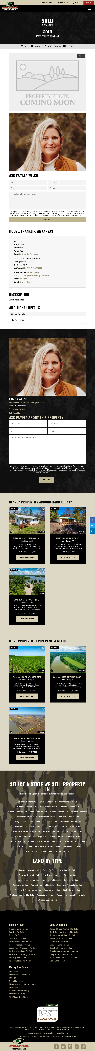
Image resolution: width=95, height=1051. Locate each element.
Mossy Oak (14, 971)
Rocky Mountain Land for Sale (63, 935)
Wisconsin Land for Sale (36, 851)
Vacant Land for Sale (46, 895)
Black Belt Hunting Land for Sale (64, 932)
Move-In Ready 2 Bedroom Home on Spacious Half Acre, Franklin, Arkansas (27, 538)
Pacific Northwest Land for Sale (63, 957)
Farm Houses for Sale (52, 875)
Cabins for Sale (49, 870)
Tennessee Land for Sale (74, 841)
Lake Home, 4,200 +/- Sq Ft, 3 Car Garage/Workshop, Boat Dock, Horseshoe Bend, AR (27, 599)
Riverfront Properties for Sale (28, 890)
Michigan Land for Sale (23, 821)
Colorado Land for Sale (49, 806)
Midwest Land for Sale (59, 944)
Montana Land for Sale (47, 826)
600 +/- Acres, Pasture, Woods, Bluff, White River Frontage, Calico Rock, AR (68, 677)
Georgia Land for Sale (17, 811)
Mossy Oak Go (15, 987)
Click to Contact (27, 282)
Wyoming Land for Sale (59, 851)
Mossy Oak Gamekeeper (19, 974)
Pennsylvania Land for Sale (70, 836)
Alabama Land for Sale (26, 801)
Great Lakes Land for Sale (61, 948)
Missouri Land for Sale (24, 826)
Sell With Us (46, 3)
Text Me (14, 413)
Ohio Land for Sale (74, 831)
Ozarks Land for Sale (59, 941)
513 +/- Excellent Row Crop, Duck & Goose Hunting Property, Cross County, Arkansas (27, 738)
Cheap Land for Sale (67, 870)
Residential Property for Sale (69, 885)
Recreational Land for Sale (42, 885)
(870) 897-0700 (26, 278)
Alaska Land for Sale (47, 801)
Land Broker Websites (57, 1036)
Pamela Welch (33, 272)
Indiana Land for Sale (59, 811)
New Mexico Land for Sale (24, 831)
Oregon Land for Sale (46, 836)
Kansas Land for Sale (25, 816)
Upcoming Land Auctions (20, 960)
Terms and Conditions (34, 1033)
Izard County (42, 36)
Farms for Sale (70, 875)
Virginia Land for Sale (44, 846)
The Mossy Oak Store (18, 997)
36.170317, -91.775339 (32, 268)
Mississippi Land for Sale (70, 821)
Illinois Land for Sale (38, 811)
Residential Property (28, 254)
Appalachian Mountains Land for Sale (66, 951)
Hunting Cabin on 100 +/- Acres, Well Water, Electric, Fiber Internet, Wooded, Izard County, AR (68, 538)
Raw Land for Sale (20, 885)
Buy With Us (63, 3)
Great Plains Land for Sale (61, 938)
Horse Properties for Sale (28, 880)
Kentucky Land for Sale (46, 816)
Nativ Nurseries (16, 981)
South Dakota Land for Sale (49, 841)
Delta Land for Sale (58, 960)
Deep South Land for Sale (61, 954)
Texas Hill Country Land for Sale (64, 928)
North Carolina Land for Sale (50, 831)
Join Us (76, 3)
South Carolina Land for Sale (22, 841)
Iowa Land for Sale (79, 811)
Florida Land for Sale (70, 806)
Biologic (12, 977)
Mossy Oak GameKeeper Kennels (23, 984)
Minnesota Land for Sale (46, 821)
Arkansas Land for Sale (69, 801)
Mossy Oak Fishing (17, 993)
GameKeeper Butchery (19, 990)
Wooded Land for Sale (47, 900)
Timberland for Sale (71, 890)
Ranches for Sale (71, 880)
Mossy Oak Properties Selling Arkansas (31, 275)
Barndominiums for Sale (29, 870)
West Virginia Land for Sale (68, 846)
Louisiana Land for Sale (69, 816)
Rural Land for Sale (52, 890)
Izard (23, 261)
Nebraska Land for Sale (70, 826)
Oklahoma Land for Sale (23, 836)
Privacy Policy (78, 215)
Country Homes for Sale (29, 875)
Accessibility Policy (63, 1033)
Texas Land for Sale (23, 846)
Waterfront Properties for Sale (71, 895)
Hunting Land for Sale (51, 880)
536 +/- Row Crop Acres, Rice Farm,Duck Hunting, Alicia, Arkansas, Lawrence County (27, 677)
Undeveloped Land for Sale (22, 895)
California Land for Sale (26, 806)
